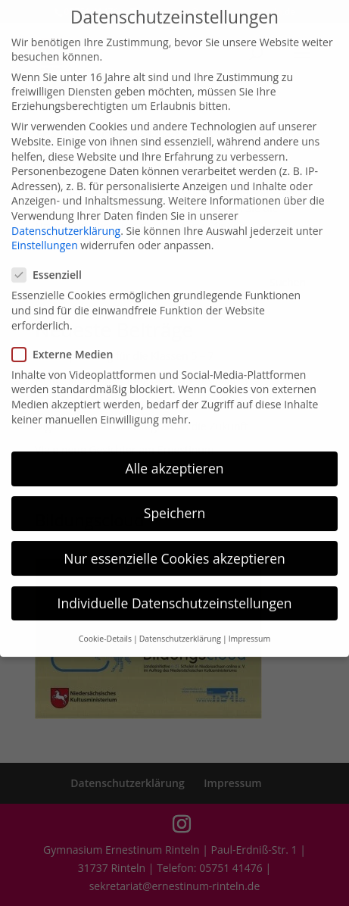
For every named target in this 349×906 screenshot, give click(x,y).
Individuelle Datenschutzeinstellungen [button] (175, 590)
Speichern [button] (174, 501)
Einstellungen (44, 233)
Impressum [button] (249, 626)
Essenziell (53, 262)
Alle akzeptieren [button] (174, 456)
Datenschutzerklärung (65, 218)
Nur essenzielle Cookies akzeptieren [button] (174, 545)
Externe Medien (68, 342)
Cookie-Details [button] (105, 626)
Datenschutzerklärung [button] (180, 626)
